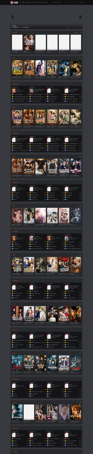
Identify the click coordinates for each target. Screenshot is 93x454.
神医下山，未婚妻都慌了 (63, 371)
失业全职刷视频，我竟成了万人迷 (64, 175)
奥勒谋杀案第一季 (15, 421)
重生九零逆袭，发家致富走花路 (17, 76)
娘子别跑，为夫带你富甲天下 (52, 126)
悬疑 (43, 2)
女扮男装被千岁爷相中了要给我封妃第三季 (29, 322)
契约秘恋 (49, 51)
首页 (20, 2)
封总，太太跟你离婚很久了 (40, 224)
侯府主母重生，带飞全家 (63, 126)
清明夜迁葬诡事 (38, 371)
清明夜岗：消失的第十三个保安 (17, 371)
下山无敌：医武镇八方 (16, 273)
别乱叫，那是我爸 (50, 273)
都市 (36, 2)
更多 (80, 58)
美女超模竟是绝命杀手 (28, 175)
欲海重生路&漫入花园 (75, 421)
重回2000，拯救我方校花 (64, 76)
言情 (33, 2)
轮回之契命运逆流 (74, 51)
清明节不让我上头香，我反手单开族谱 (29, 371)
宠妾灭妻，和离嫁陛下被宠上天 (40, 322)
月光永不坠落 (26, 421)
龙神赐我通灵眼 (62, 322)
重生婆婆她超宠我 (27, 76)
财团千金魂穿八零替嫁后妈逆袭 (40, 126)
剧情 (46, 2)
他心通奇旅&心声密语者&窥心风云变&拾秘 (40, 421)
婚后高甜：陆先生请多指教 (64, 224)
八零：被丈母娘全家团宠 (16, 126)
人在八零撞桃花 (15, 51)
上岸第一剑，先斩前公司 (28, 273)
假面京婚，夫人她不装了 (16, 224)
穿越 (27, 2)
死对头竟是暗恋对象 (74, 175)
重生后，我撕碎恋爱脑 (51, 76)
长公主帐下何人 (62, 51)
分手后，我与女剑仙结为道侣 (76, 126)
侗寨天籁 (72, 273)
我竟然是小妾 (38, 175)
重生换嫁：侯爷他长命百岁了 (40, 76)
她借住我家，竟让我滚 (51, 175)
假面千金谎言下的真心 (39, 51)
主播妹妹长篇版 (62, 421)
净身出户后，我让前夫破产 (40, 273)
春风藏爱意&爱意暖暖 (51, 421)
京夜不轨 (72, 224)
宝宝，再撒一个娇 (50, 224)
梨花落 (48, 322)
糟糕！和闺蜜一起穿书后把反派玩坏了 (17, 322)
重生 (24, 2)
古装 (40, 2)
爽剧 (30, 2)
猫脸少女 (72, 371)
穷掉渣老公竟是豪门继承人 (29, 126)
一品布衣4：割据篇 (74, 322)
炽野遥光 (25, 51)
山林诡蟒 (49, 371)
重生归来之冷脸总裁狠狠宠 (76, 76)
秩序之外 (25, 224)
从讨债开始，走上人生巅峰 (64, 273)
